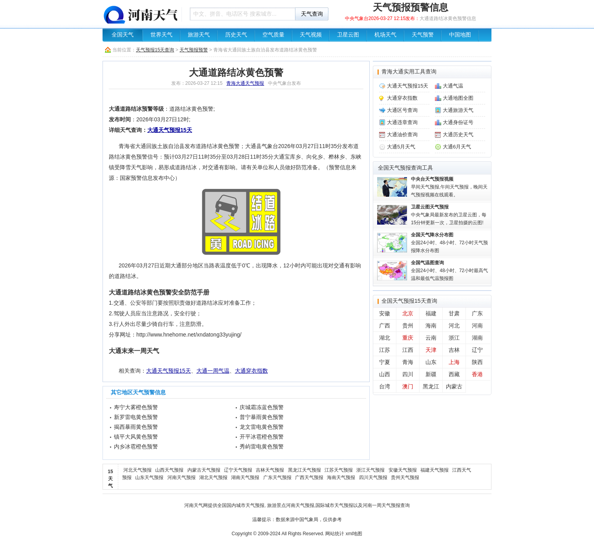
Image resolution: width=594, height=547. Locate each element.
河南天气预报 (181, 477)
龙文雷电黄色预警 (262, 427)
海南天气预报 (341, 477)
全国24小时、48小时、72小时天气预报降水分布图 (449, 242)
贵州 (407, 325)
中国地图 (460, 35)
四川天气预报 (373, 477)
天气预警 (423, 35)
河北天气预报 (137, 470)
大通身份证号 (458, 122)
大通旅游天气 (458, 110)
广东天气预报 (277, 477)
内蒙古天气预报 (203, 470)
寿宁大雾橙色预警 (136, 407)
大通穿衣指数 (251, 371)
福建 (430, 313)
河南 (477, 325)
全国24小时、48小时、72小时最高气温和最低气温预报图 (449, 270)
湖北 (384, 338)
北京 (407, 313)
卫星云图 (348, 35)
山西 (384, 374)
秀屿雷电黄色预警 (262, 446)
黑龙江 (431, 386)
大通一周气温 (212, 371)
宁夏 (384, 362)
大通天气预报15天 (169, 130)
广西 (384, 325)
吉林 (454, 350)
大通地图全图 (458, 98)
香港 (477, 374)
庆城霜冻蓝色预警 (262, 407)
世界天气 (161, 35)
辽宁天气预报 (238, 470)
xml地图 (354, 533)
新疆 (430, 374)
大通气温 (453, 86)
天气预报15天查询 (155, 50)
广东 (477, 313)
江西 (407, 350)
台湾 (384, 386)
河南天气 (193, 505)
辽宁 (477, 350)
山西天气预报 (169, 470)
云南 (430, 338)
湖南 (477, 338)
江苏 (384, 350)
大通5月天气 (401, 147)
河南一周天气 (377, 505)
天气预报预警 (194, 50)
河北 (454, 325)
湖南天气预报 (245, 477)
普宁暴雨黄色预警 (262, 417)
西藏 (454, 374)
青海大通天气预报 (245, 83)
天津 (430, 350)
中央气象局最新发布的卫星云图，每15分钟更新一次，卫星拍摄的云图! (448, 214)
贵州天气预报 (405, 477)
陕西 (477, 362)
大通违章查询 (402, 122)
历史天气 (236, 35)
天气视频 (311, 35)
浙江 (454, 338)
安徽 (384, 313)
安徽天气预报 (403, 470)
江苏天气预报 (338, 470)
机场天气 (385, 35)
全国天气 (123, 35)
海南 (430, 325)
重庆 (407, 338)
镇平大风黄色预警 (136, 437)
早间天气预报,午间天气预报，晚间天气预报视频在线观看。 (449, 187)
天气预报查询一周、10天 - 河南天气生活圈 (140, 14)
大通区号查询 (402, 110)
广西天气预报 (309, 477)
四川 (407, 374)
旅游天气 (199, 35)
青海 (407, 362)
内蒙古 (454, 386)
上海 (454, 362)
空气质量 (273, 35)
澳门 (407, 386)
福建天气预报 (434, 470)
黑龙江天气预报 (304, 470)
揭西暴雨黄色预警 (136, 427)
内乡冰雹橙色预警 (136, 446)
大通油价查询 (402, 134)
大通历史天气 (458, 134)
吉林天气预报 (270, 470)
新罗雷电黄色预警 (136, 417)
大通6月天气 (457, 147)
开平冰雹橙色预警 (262, 437)
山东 (430, 362)
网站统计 (334, 533)
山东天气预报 (149, 477)
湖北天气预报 (213, 477)
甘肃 (454, 313)
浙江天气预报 (370, 470)
